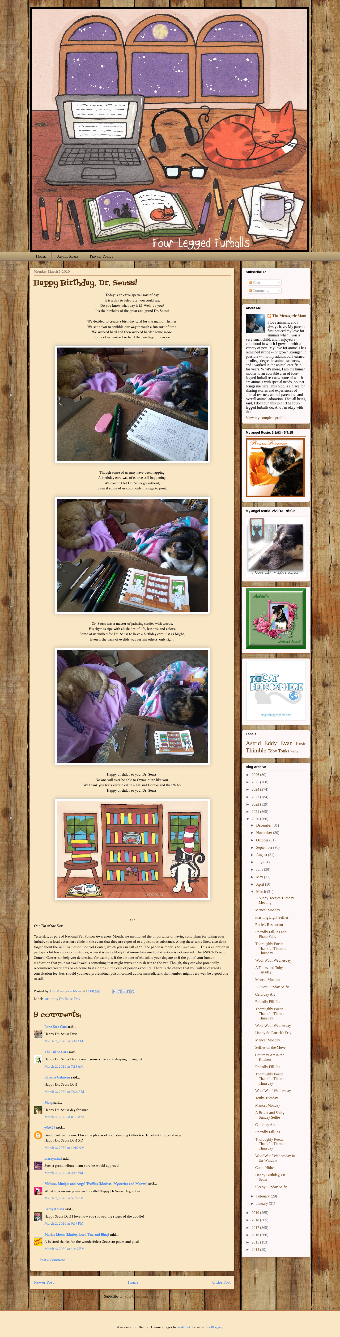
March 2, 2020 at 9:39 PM (63, 1223)
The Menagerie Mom (289, 316)
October (262, 840)
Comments (259, 291)
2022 (256, 804)
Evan (286, 743)
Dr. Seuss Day (69, 998)
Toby (272, 750)
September (264, 847)
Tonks (283, 750)
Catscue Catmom (57, 1077)
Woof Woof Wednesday (273, 960)
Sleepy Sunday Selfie (271, 1187)
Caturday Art (265, 994)
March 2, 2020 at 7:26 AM (64, 1091)
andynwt (184, 1327)
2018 (256, 1220)
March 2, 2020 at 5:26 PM (64, 1198)
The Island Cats (56, 1052)
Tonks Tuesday (266, 1098)
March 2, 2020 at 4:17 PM (63, 1173)
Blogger (216, 1327)
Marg (48, 1102)
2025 (256, 782)
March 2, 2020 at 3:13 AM (63, 1041)
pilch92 (49, 1127)
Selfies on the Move (270, 1047)
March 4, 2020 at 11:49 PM (64, 1248)
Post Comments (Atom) (142, 1296)
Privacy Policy (101, 256)
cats (54, 998)
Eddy (270, 743)
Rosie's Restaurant (269, 925)
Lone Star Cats (55, 1026)
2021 (256, 812)
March (261, 892)
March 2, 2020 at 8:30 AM (64, 1117)
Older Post (221, 1282)
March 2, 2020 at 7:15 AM (64, 1066)
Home (41, 256)
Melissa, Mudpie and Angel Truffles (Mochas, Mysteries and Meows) (95, 1183)
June (260, 869)
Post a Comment (52, 1259)
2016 (256, 1235)
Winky (294, 751)
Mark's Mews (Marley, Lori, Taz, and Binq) (76, 1234)
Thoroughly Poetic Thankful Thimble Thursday (270, 948)
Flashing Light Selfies (272, 917)
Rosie (301, 743)
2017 (256, 1228)
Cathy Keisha (54, 1209)
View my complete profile (265, 418)
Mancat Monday (267, 910)
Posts (255, 282)
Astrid (253, 743)
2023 (256, 797)
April (260, 884)
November (264, 833)
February (263, 1196)
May (260, 877)
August (262, 855)
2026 (256, 775)
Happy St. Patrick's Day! (274, 1033)
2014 (256, 1250)
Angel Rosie (67, 256)
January (262, 1203)
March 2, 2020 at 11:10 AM (64, 1147)
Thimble (256, 750)
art (47, 998)
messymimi (53, 1158)
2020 (256, 819)
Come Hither (265, 1168)
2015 (256, 1242)
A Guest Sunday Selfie (272, 987)
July (260, 862)
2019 (256, 1213)
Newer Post (44, 1282)
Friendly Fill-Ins (267, 1002)
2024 (256, 789)
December (264, 825)
